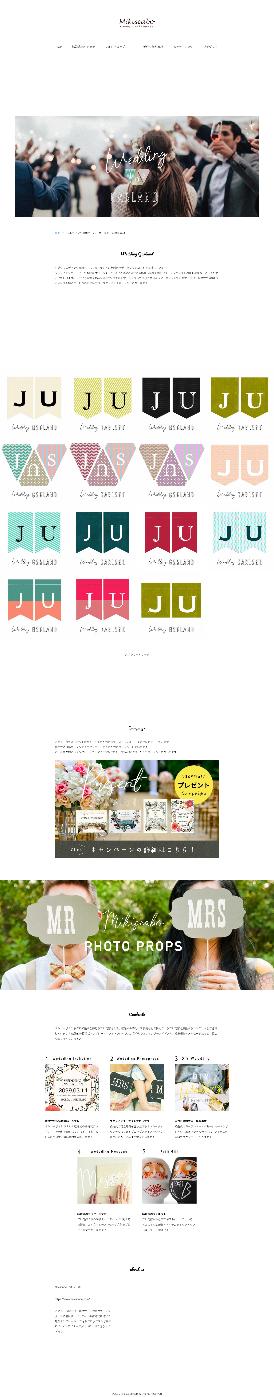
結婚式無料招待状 (83, 47)
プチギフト (210, 47)
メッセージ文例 (183, 47)
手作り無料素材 (153, 47)
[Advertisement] (137, 87)
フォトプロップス (116, 47)
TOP (59, 47)
